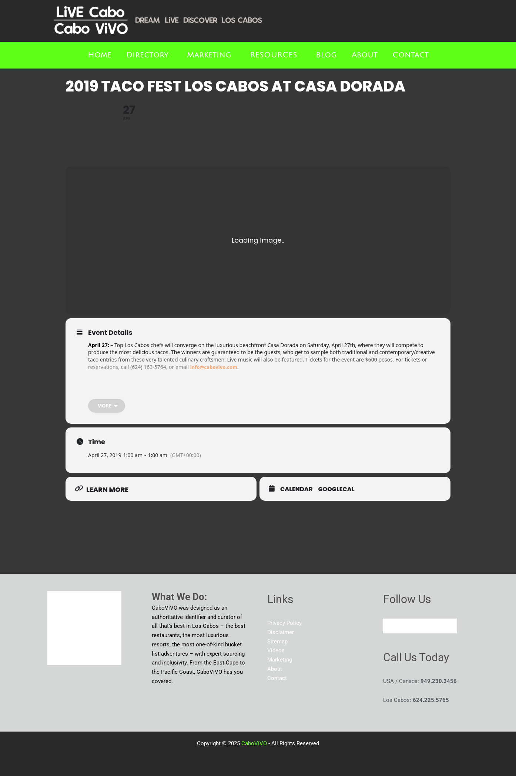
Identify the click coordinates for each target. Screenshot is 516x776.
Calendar (296, 489)
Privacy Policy (284, 623)
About (365, 55)
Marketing (209, 55)
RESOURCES (273, 55)
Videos (276, 650)
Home (99, 55)
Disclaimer (280, 632)
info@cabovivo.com (215, 366)
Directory (147, 55)
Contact (410, 55)
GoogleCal (336, 489)
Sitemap (277, 641)
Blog (326, 55)
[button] (149, 55)
